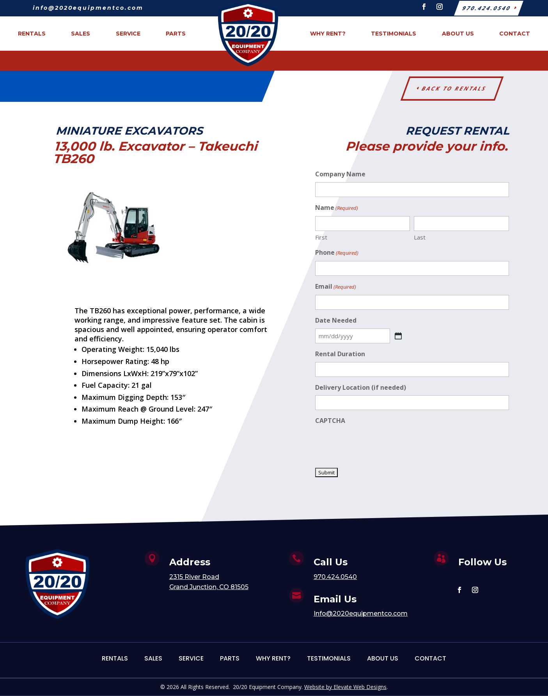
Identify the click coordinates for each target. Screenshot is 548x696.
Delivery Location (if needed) (360, 387)
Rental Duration (340, 354)
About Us (382, 658)
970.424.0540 (335, 577)
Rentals (115, 658)
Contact (430, 658)
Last (420, 237)
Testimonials (329, 658)
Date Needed (335, 320)
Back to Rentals (454, 88)
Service (191, 658)
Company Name (340, 174)
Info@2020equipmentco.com (361, 613)
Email (335, 287)
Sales (153, 658)
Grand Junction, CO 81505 (208, 587)
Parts (229, 658)
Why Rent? (273, 658)
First (321, 237)
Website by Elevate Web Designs (345, 687)
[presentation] (374, 444)
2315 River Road (194, 577)
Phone (336, 253)
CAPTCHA (330, 420)
